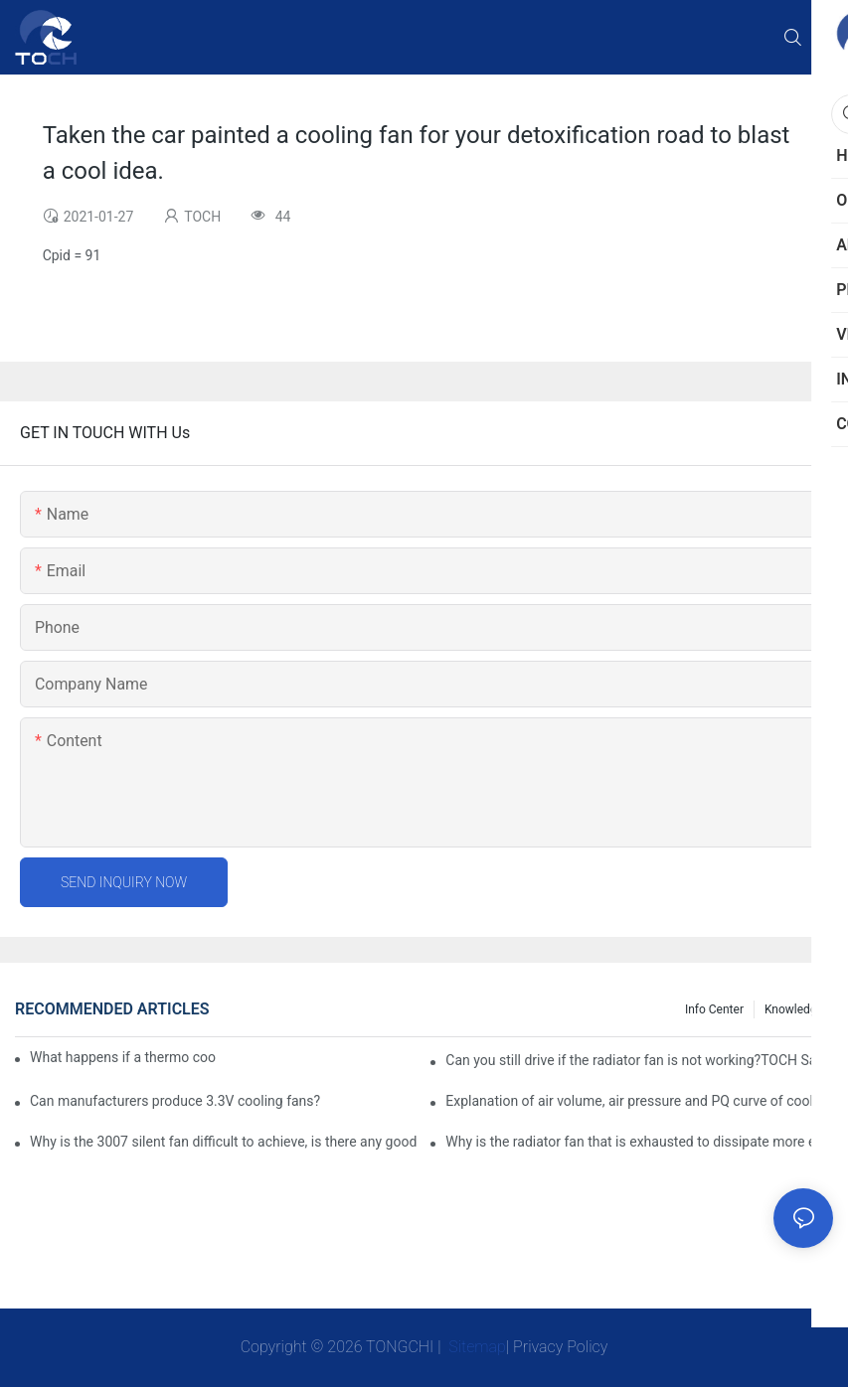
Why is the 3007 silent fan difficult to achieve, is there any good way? (224, 1142)
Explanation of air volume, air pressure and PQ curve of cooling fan (639, 1101)
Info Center (714, 1009)
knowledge (793, 1009)
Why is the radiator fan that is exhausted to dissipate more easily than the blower (639, 1142)
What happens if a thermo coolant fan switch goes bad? (123, 1057)
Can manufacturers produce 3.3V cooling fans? (175, 1101)
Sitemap (475, 1346)
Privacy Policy (560, 1346)
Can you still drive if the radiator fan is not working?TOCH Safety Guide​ (639, 1060)
